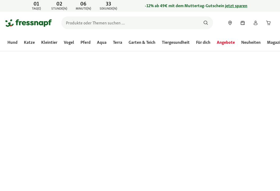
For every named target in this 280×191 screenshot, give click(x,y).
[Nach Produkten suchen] (205, 22)
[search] (137, 22)
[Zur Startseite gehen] (28, 23)
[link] (140, 6)
